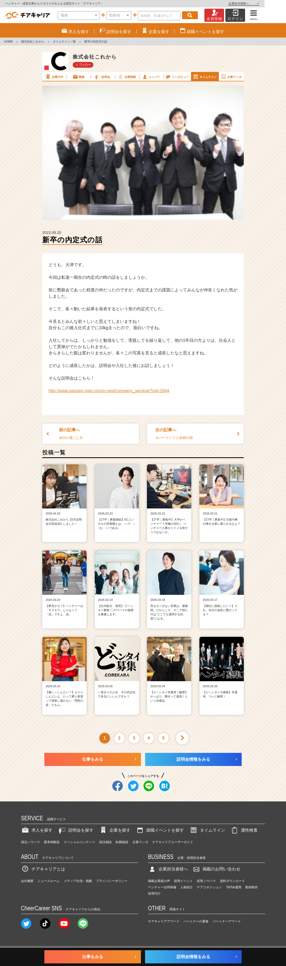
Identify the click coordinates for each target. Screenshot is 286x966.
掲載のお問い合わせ (216, 869)
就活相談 (105, 842)
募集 (78, 77)
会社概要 (27, 881)
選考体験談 (52, 842)
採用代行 (154, 893)
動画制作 (251, 887)
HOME (8, 41)
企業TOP (54, 77)
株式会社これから (32, 41)
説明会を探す (75, 830)
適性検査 (244, 830)
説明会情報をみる (193, 759)
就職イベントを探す (160, 830)
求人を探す (36, 830)
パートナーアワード (227, 921)
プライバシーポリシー (112, 881)
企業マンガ (231, 77)
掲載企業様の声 (159, 881)
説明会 (102, 77)
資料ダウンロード (232, 881)
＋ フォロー (83, 64)
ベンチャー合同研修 (162, 887)
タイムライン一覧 (64, 41)
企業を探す (114, 830)
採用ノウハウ (206, 881)
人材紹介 (186, 887)
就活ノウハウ (30, 842)
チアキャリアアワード (163, 921)
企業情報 (127, 77)
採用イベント (183, 881)
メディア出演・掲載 (78, 881)
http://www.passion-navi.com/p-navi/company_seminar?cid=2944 (109, 390)
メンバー (151, 77)
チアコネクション (209, 887)
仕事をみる (92, 759)
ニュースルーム (49, 881)
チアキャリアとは (43, 869)
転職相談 (122, 842)
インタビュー (177, 77)
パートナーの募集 (196, 921)
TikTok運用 (233, 887)
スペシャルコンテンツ (79, 842)
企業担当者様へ (265, 3)
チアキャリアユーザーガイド (172, 842)
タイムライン (205, 77)
